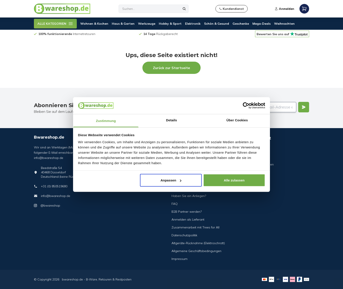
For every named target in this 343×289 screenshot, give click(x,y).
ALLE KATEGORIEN (55, 23)
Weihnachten (284, 24)
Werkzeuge (146, 24)
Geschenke (241, 24)
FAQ (175, 204)
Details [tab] (171, 120)
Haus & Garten (123, 24)
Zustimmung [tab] (106, 120)
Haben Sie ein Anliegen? (189, 196)
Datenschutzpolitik (184, 235)
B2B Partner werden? (187, 212)
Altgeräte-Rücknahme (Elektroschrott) (198, 243)
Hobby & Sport (170, 24)
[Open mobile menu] (304, 9)
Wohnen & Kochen (94, 24)
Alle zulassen (234, 180)
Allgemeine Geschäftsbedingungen (196, 251)
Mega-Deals (261, 24)
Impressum (179, 259)
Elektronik (193, 24)
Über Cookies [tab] (237, 120)
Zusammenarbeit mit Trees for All (195, 227)
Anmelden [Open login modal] (284, 9)
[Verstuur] (303, 107)
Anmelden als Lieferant (188, 219)
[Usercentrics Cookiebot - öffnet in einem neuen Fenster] (246, 105)
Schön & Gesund (216, 24)
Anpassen (171, 180)
